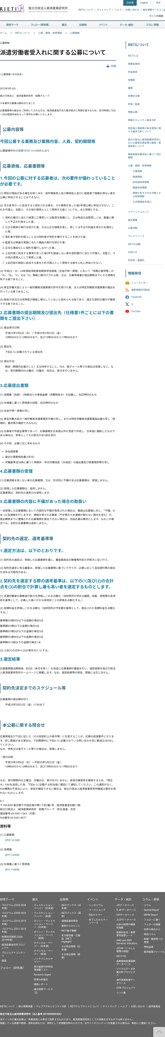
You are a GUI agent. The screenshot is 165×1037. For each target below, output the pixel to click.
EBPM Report (151, 914)
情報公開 (132, 112)
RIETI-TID (121, 956)
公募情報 (75, 33)
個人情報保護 (25, 1006)
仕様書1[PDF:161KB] (27, 150)
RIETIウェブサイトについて (84, 1006)
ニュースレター (139, 282)
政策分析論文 (41, 979)
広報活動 (132, 228)
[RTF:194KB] (12, 869)
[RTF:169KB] (12, 855)
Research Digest (42, 974)
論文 (35, 899)
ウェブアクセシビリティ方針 (51, 1006)
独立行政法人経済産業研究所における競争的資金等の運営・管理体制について (144, 143)
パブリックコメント (138, 212)
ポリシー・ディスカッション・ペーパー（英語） (44, 935)
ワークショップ (97, 910)
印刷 (113, 66)
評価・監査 (134, 104)
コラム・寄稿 (150, 899)
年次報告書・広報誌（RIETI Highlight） (70, 938)
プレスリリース (136, 236)
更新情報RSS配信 (140, 290)
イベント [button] (103, 25)
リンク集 (121, 992)
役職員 (131, 80)
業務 (130, 88)
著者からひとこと (70, 925)
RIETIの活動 (134, 244)
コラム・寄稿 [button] (152, 25)
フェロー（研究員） (12, 968)
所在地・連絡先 (136, 260)
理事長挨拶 (134, 64)
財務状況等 (134, 96)
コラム (147, 905)
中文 (158, 2)
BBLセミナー (96, 914)
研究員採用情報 (141, 182)
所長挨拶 (132, 72)
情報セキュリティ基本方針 (142, 120)
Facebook (136, 297)
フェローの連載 (152, 924)
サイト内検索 (156, 16)
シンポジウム (96, 905)
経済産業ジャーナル (154, 951)
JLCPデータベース (126, 919)
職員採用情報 (140, 187)
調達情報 (137, 176)
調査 (4, 960)
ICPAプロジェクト (126, 987)
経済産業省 (154, 1006)
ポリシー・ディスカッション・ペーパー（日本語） (44, 924)
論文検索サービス (154, 9)
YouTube (135, 311)
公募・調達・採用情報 (50, 33)
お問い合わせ (132, 9)
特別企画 (148, 947)
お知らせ (132, 252)
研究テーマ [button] (12, 25)
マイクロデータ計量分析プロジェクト (125, 972)
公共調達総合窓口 (142, 201)
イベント (92, 899)
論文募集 (132, 220)
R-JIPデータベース (126, 910)
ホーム (3, 33)
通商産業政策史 (69, 921)
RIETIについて (85, 9)
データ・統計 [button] (127, 25)
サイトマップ (104, 9)
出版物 (64, 899)
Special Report (151, 910)
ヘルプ (118, 9)
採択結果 (17, 74)
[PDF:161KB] (12, 840)
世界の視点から (152, 929)
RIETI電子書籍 (68, 930)
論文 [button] (64, 25)
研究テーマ (7, 899)
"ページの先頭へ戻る (159, 1032)
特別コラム (150, 934)
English (144, 2)
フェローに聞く (152, 919)
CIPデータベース (125, 914)
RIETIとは (133, 55)
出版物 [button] (83, 25)
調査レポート (41, 984)
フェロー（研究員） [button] (40, 25)
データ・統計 (123, 899)
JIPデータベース (125, 905)
